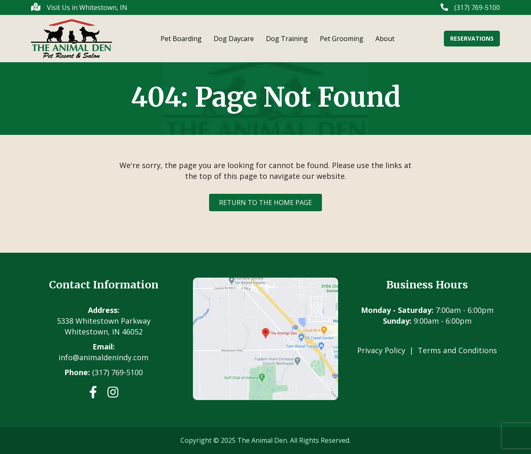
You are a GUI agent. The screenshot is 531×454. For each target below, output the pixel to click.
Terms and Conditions (457, 350)
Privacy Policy (381, 350)
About (385, 38)
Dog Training (287, 38)
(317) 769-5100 (117, 372)
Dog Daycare (234, 38)
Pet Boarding (181, 38)
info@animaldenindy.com (103, 357)
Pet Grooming (341, 38)
